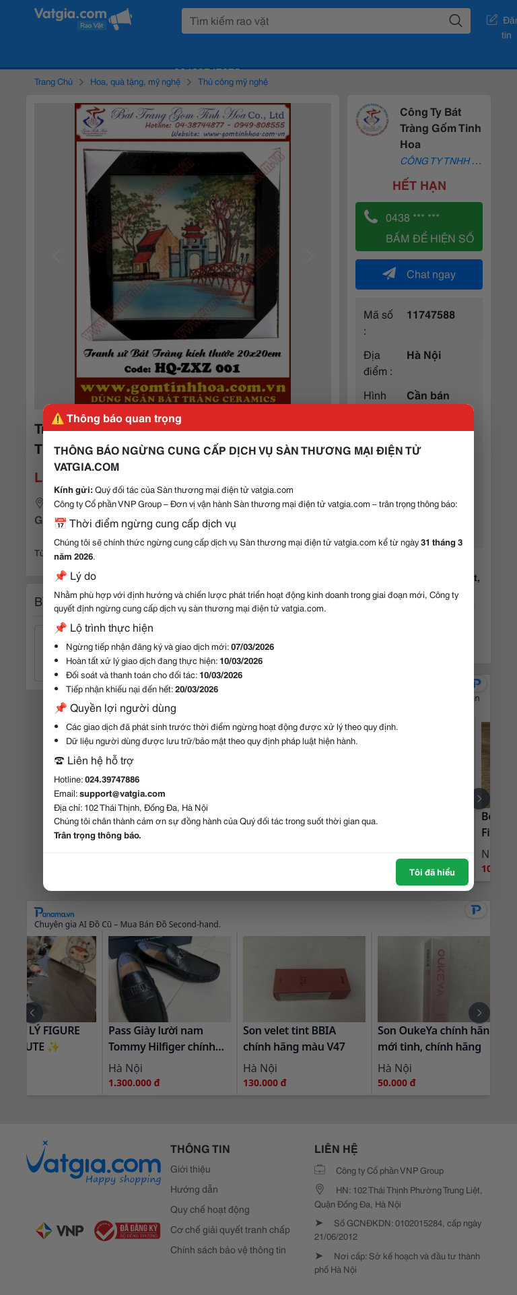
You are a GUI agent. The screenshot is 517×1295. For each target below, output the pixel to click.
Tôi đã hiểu (432, 871)
